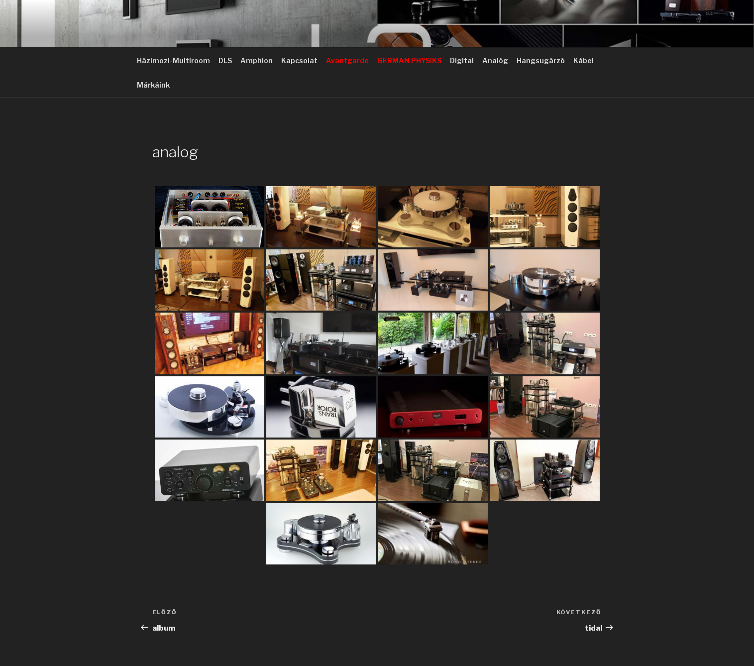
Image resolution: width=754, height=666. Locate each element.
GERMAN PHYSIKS (409, 60)
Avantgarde (347, 60)
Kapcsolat (299, 60)
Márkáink (153, 85)
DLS (225, 60)
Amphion (256, 60)
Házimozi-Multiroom (173, 60)
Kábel (583, 60)
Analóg (495, 60)
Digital (462, 60)
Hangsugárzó (541, 60)
